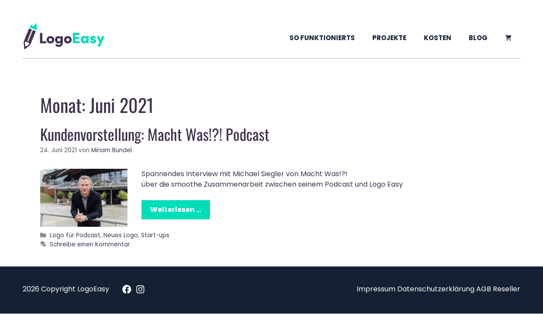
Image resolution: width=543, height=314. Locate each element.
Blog (478, 37)
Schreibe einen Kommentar (90, 244)
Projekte (389, 37)
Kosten (437, 37)
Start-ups (155, 235)
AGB (483, 289)
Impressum (376, 289)
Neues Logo (120, 235)
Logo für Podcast (75, 235)
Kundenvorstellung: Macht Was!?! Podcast (154, 134)
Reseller (506, 289)
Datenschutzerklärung (435, 289)
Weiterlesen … (175, 210)
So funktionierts (322, 37)
